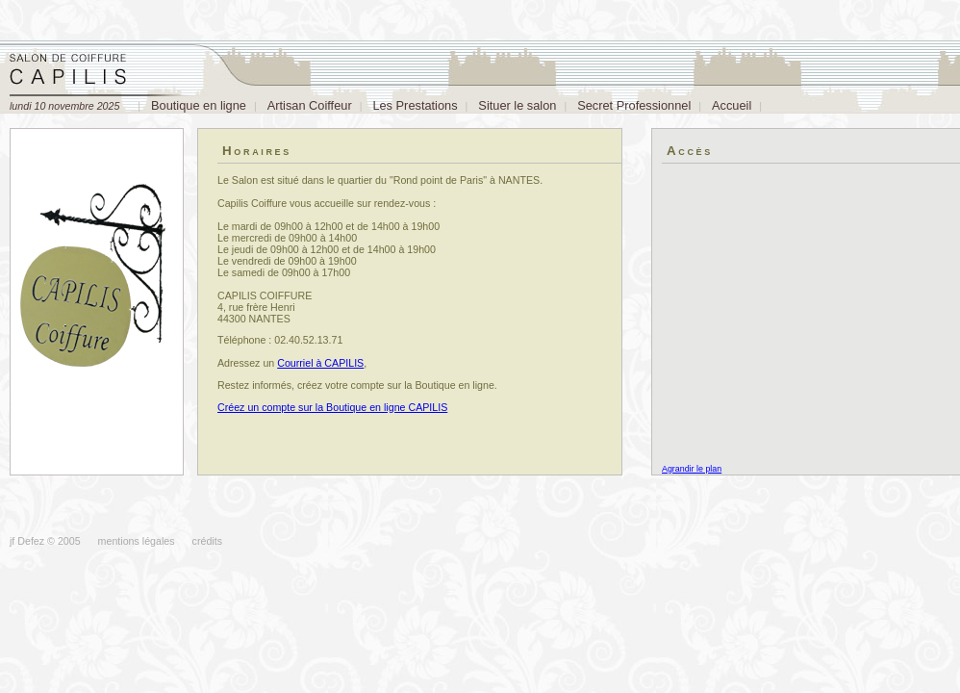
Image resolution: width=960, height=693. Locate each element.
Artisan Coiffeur (309, 105)
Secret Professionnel (634, 105)
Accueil (731, 105)
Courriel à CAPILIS (320, 363)
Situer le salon (517, 105)
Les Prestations (414, 105)
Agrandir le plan (691, 469)
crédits (207, 541)
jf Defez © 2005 (45, 541)
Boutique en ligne (198, 105)
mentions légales (136, 541)
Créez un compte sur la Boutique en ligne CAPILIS (332, 407)
